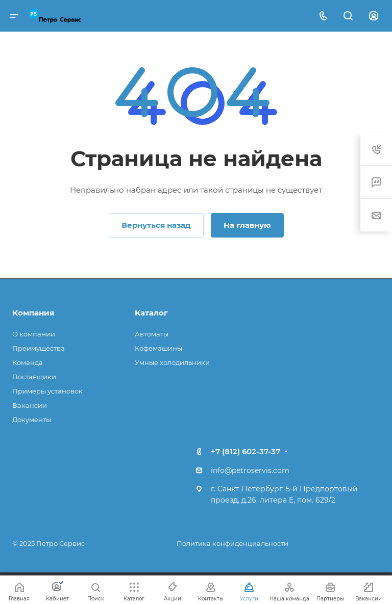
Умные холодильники (172, 362)
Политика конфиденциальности (232, 543)
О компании (33, 334)
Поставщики (34, 377)
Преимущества (38, 348)
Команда (27, 362)
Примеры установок (47, 391)
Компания (33, 313)
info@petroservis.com (250, 470)
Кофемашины (158, 348)
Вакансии (29, 405)
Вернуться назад (156, 225)
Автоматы (151, 334)
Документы (31, 419)
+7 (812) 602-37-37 (245, 451)
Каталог (151, 313)
